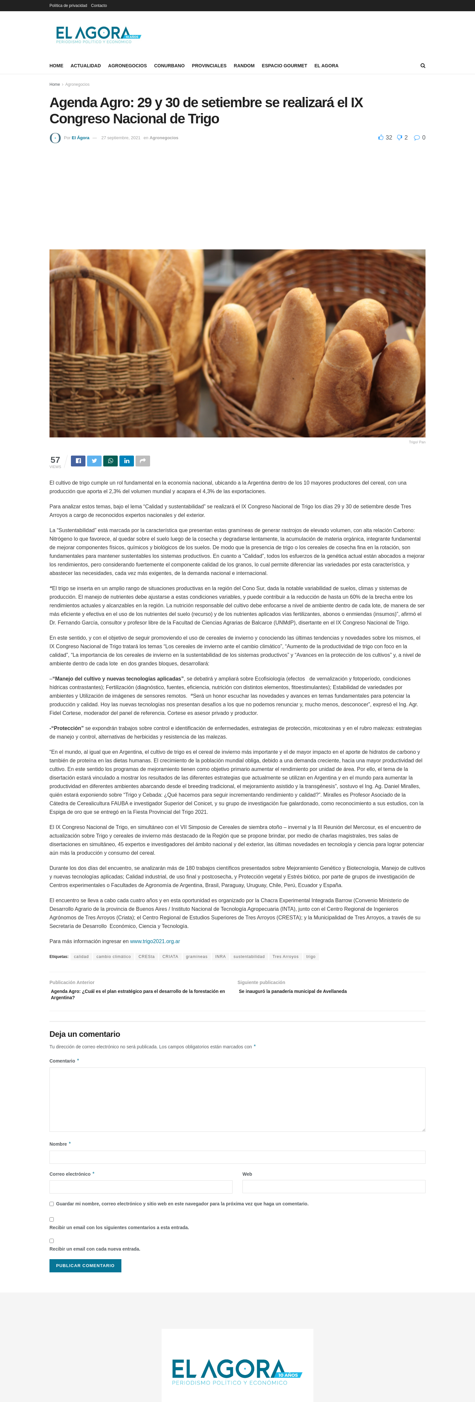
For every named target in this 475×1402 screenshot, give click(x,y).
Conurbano (169, 65)
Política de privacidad (68, 5)
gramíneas (197, 957)
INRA (220, 957)
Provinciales (209, 65)
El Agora (326, 65)
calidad (81, 957)
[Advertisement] (237, 193)
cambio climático (113, 957)
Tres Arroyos (285, 957)
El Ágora (80, 137)
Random (244, 65)
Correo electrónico (72, 1178)
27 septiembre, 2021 (121, 137)
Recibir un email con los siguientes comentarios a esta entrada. (119, 1231)
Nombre (60, 1148)
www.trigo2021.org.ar (155, 942)
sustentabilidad (249, 957)
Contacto (99, 5)
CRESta (147, 957)
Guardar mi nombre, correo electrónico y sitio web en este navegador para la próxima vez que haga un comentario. (182, 1208)
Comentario (64, 1065)
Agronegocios (127, 65)
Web (247, 1178)
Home (56, 65)
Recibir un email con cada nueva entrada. (94, 1253)
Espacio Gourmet (284, 65)
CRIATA (170, 957)
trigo (311, 957)
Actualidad (86, 65)
